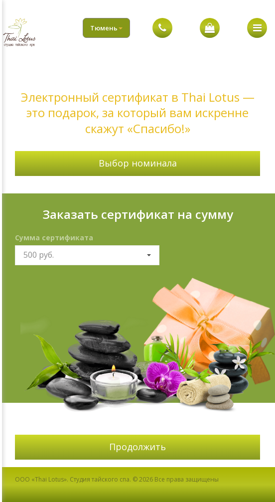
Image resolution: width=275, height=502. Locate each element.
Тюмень (106, 27)
